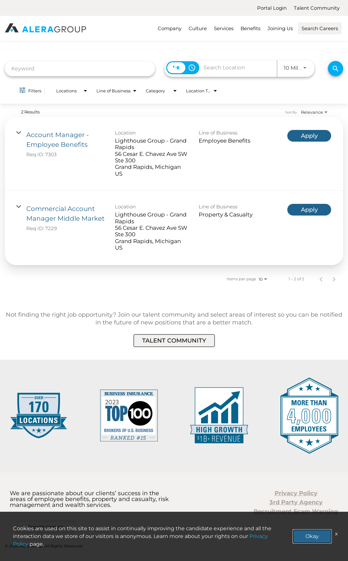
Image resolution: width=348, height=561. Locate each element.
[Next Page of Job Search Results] (334, 279)
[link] (174, 154)
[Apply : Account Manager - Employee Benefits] (309, 136)
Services (223, 28)
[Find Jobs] (335, 68)
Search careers (45, 527)
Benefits (250, 28)
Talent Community (317, 8)
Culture (198, 28)
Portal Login (272, 8)
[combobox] (79, 68)
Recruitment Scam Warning (296, 511)
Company (169, 28)
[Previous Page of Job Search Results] (321, 279)
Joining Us (280, 28)
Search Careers (320, 28)
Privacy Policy (296, 493)
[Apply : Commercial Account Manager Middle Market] (309, 210)
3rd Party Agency (296, 502)
